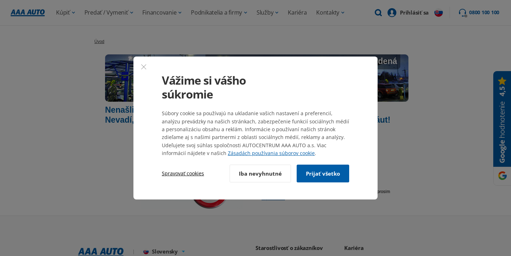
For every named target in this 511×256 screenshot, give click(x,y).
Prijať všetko (323, 173)
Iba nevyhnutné (260, 173)
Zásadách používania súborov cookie (271, 153)
